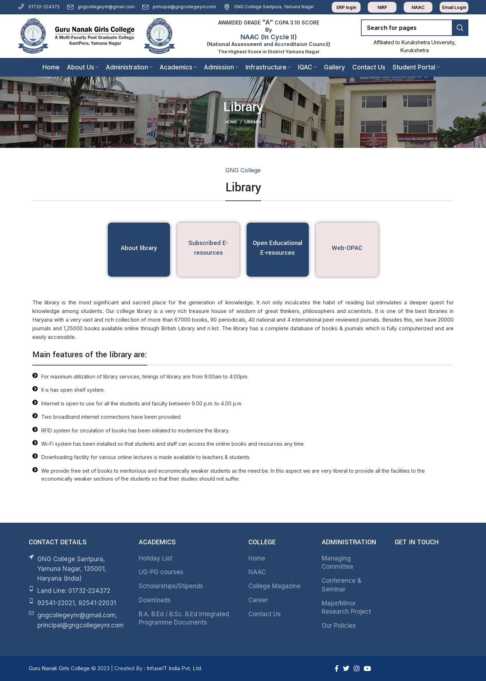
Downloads (155, 600)
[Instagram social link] (357, 668)
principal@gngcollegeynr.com (179, 6)
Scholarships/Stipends (171, 586)
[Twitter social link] (346, 668)
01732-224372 (39, 6)
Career (258, 600)
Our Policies (339, 625)
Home (231, 121)
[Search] (414, 27)
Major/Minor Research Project (346, 608)
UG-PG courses (161, 572)
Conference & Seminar (341, 585)
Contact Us (264, 614)
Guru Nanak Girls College (60, 668)
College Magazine (274, 586)
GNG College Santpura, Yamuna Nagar (268, 6)
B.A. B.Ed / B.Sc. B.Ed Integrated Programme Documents (184, 618)
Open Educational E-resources (277, 248)
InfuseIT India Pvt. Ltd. (174, 668)
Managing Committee (337, 563)
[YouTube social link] (367, 668)
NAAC (257, 572)
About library (139, 248)
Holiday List (155, 558)
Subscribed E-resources (208, 248)
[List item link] (78, 591)
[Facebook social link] (337, 668)
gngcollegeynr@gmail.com (101, 6)
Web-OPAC (347, 248)
